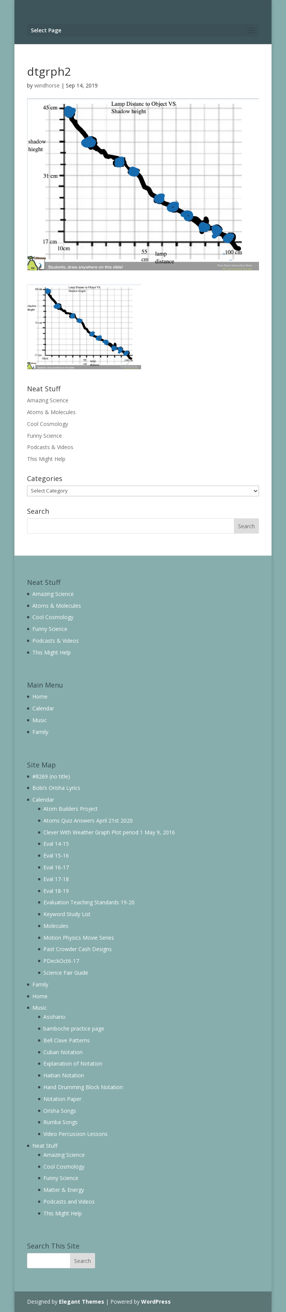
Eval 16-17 (56, 867)
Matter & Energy (63, 1189)
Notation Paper (62, 1098)
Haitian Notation (63, 1075)
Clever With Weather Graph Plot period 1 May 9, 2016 (109, 832)
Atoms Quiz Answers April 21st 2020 (88, 820)
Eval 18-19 (56, 890)
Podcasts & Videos (50, 447)
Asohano (54, 1016)
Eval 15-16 (56, 855)
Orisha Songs (59, 1110)
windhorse (47, 85)
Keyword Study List (67, 914)
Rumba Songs (60, 1122)
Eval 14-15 (56, 843)
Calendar (43, 708)
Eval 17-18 (56, 879)
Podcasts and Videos (69, 1201)
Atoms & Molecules (51, 412)
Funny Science (44, 435)
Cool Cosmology (47, 423)
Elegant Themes (81, 1301)
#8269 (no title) (51, 776)
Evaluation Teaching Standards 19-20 (89, 902)
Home (40, 696)
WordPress (156, 1301)
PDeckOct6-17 (61, 960)
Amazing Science (47, 400)
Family (40, 731)
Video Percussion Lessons (75, 1133)
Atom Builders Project (70, 808)
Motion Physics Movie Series (78, 937)
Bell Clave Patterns (66, 1040)
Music (39, 720)
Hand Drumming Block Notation (83, 1087)
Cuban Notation (63, 1052)
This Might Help (46, 458)
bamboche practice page (73, 1028)
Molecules (55, 925)
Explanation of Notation (72, 1063)
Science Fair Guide (65, 972)
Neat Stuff (44, 1145)
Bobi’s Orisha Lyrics (56, 787)
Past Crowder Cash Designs (77, 949)
